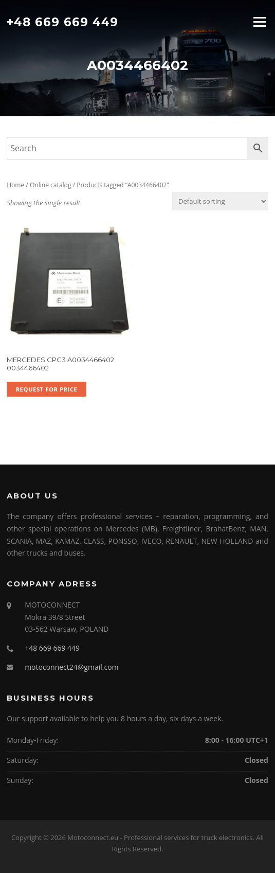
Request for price (47, 389)
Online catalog (50, 185)
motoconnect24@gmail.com (71, 667)
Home (15, 185)
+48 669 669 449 (62, 21)
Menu (259, 21)
